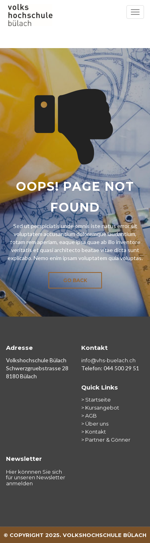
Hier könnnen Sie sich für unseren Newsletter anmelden (35, 477)
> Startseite (96, 399)
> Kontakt (93, 431)
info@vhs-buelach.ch (108, 360)
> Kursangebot (100, 407)
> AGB (89, 415)
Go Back (75, 280)
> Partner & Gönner (105, 439)
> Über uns (94, 423)
